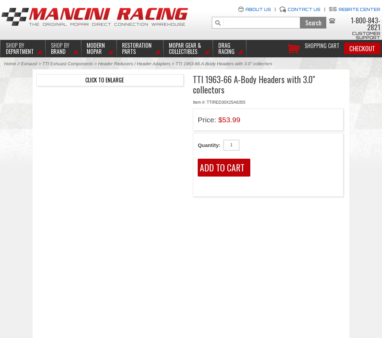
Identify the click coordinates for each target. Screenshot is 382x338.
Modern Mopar (96, 48)
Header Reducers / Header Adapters (134, 63)
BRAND (60, 48)
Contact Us (304, 9)
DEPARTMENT (20, 48)
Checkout (362, 48)
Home (10, 63)
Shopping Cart (322, 45)
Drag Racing (226, 48)
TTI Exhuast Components (67, 63)
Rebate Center (359, 9)
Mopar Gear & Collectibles (185, 48)
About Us (258, 9)
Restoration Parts (137, 48)
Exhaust (30, 63)
